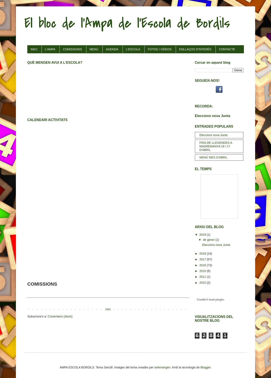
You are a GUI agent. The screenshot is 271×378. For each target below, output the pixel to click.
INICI (34, 49)
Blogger (205, 367)
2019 (203, 234)
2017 (203, 259)
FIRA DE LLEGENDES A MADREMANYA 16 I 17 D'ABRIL (215, 146)
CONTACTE (227, 49)
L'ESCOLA (133, 49)
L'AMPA (50, 49)
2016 (203, 265)
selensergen (162, 367)
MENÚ (94, 49)
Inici (108, 309)
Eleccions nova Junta (212, 116)
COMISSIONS (72, 49)
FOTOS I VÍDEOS (160, 49)
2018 (203, 253)
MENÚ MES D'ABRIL (213, 157)
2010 (203, 282)
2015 (203, 271)
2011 (203, 276)
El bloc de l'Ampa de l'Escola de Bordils (127, 23)
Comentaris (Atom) (60, 316)
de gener (209, 239)
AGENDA (112, 49)
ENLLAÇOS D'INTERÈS (195, 49)
